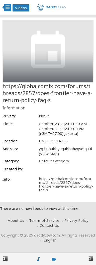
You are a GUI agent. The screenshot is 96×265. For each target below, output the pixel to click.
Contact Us (49, 225)
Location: (10, 141)
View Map (49, 153)
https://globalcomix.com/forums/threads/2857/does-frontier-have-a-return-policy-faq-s (66, 184)
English (50, 240)
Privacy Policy (76, 220)
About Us (16, 220)
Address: (10, 148)
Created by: (13, 169)
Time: (8, 123)
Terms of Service (44, 220)
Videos (21, 7)
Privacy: (9, 116)
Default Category (54, 160)
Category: (11, 161)
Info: (7, 179)
